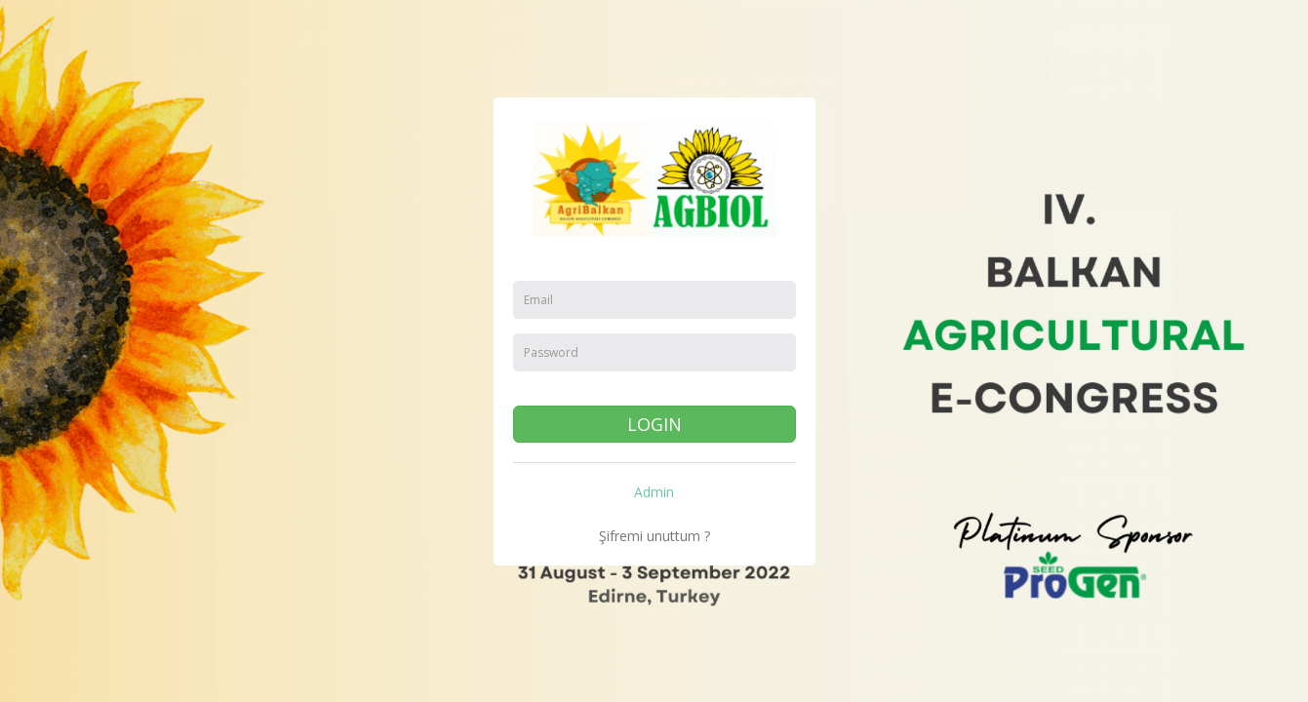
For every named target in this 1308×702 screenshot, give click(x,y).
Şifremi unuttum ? (654, 535)
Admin (654, 492)
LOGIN (654, 424)
